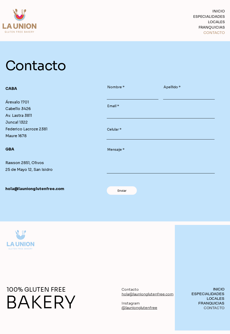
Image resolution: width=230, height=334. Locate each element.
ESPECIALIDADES (211, 16)
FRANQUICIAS (212, 27)
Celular (113, 129)
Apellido (171, 87)
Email (111, 106)
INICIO (218, 11)
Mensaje (114, 149)
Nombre (114, 87)
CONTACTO (214, 32)
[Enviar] (122, 190)
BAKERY (40, 302)
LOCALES (216, 22)
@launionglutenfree (139, 307)
